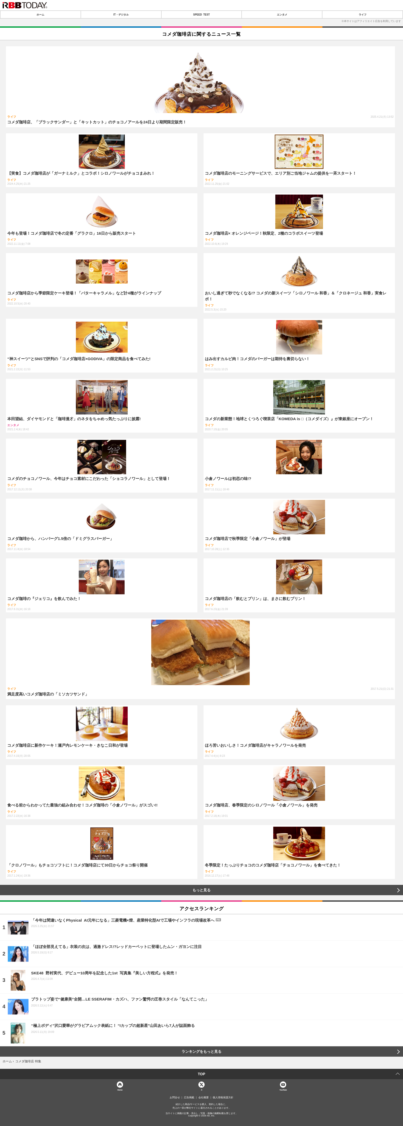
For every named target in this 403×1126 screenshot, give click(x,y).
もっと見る (201, 890)
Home (120, 1089)
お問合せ (175, 1097)
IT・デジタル (121, 14)
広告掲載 (189, 1097)
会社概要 (203, 1097)
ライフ (362, 14)
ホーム (40, 14)
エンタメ (282, 14)
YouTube (283, 1089)
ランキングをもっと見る (201, 1051)
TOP (201, 1074)
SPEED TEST (201, 14)
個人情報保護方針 (223, 1097)
